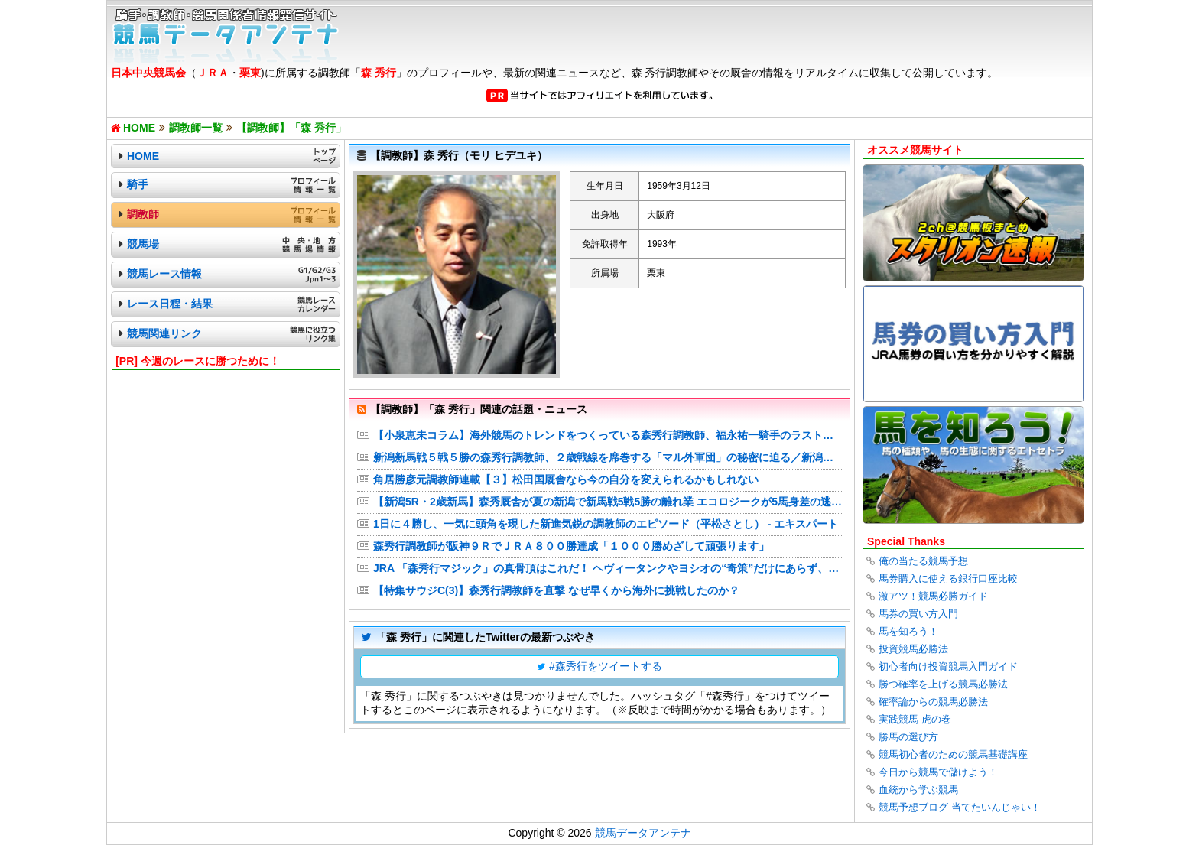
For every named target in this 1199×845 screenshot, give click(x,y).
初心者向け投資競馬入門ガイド (948, 666)
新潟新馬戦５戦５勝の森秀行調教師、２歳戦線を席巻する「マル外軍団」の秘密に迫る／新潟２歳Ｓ (607, 457)
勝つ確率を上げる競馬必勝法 (943, 684)
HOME (143, 156)
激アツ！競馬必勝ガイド (933, 596)
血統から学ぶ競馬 (918, 789)
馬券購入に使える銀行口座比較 (948, 578)
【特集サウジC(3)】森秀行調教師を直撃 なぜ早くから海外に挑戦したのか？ (556, 590)
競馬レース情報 (164, 274)
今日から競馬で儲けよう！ (938, 772)
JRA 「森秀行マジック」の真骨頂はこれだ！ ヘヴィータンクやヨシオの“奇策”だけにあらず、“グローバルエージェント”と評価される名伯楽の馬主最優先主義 (607, 568)
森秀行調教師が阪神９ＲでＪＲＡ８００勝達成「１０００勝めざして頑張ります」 (571, 546)
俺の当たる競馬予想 (923, 561)
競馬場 (143, 244)
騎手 (137, 184)
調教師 (143, 214)
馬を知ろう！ (908, 631)
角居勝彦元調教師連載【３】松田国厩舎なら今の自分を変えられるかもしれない (566, 479)
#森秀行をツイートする (605, 666)
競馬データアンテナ (643, 833)
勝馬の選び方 (908, 737)
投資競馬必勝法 (913, 649)
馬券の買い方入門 (918, 613)
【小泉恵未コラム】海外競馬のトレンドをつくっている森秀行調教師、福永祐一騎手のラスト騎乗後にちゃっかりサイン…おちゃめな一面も (607, 435)
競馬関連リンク (164, 333)
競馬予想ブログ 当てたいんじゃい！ (960, 807)
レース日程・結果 (170, 303)
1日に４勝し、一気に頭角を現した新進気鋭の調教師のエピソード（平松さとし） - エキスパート (605, 524)
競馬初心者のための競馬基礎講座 (953, 754)
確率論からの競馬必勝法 (933, 701)
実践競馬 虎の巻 (915, 719)
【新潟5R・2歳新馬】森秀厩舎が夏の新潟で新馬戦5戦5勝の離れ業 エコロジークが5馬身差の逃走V (607, 502)
